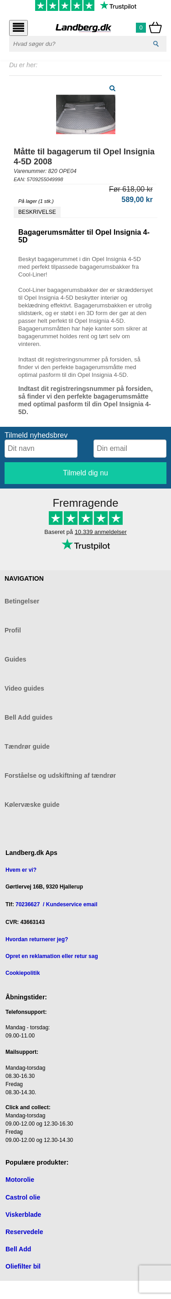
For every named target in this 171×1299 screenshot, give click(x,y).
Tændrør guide (27, 746)
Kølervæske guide (32, 804)
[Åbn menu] (18, 28)
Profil (13, 630)
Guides (15, 659)
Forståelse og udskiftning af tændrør (60, 775)
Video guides (24, 688)
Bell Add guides (28, 717)
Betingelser (22, 601)
